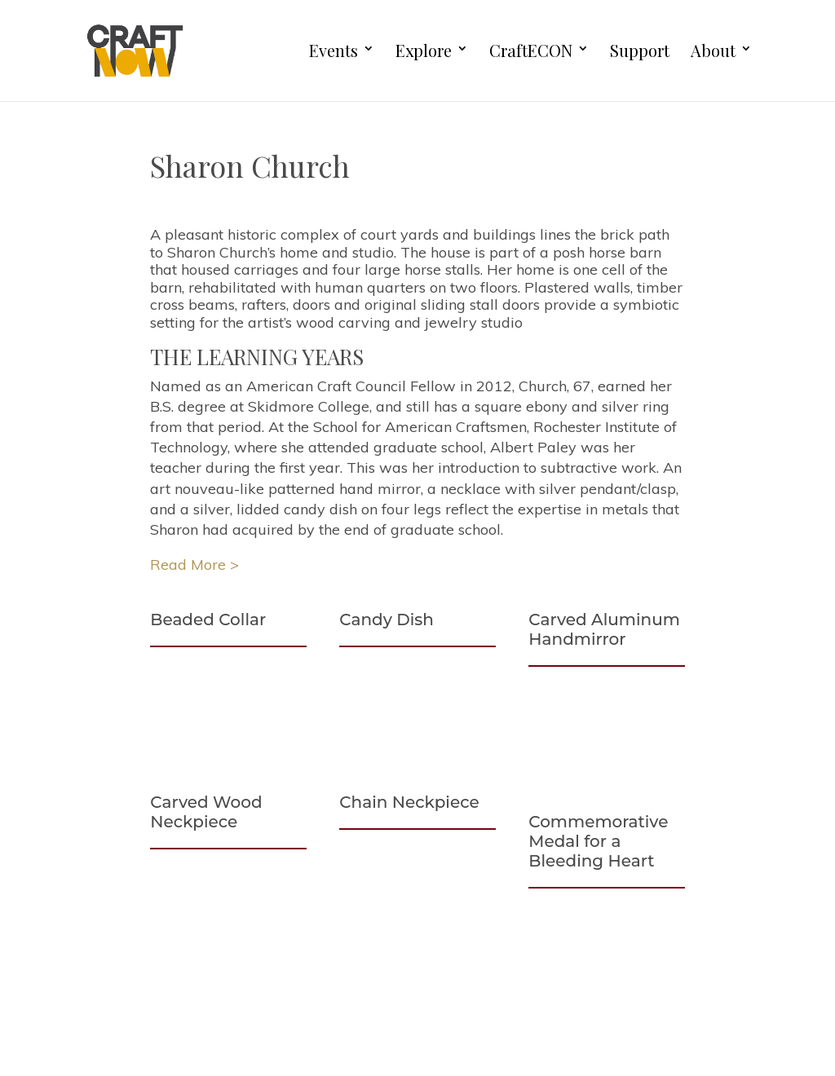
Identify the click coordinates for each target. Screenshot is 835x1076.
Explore (423, 51)
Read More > (194, 564)
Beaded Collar (208, 619)
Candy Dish (386, 619)
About (713, 51)
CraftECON (530, 51)
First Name (580, 961)
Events (333, 51)
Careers (109, 982)
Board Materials (138, 1043)
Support (639, 51)
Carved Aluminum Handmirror (604, 629)
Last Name (579, 1017)
